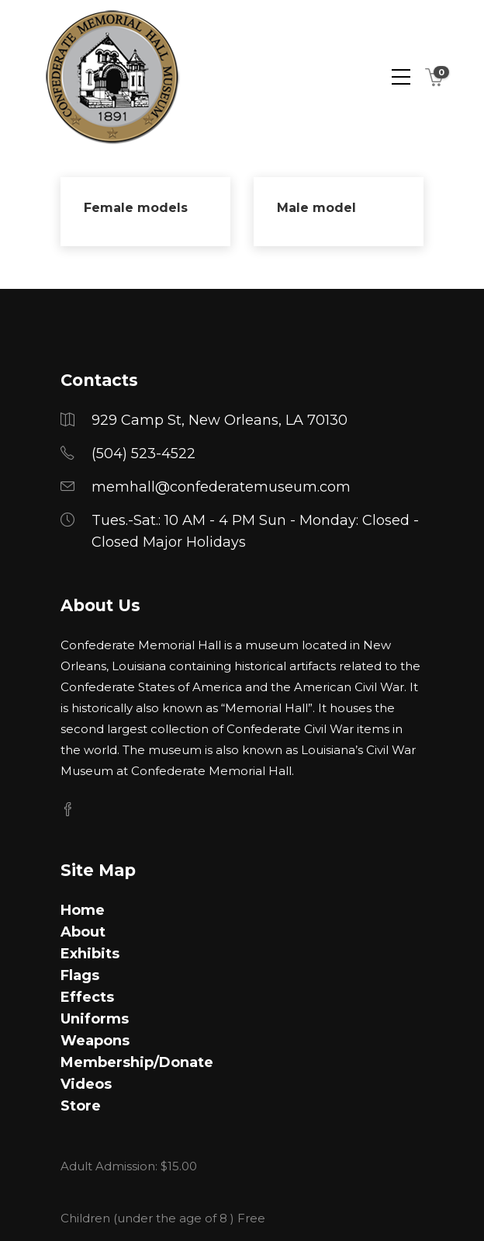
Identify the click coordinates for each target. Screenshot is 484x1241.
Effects (87, 997)
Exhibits (89, 953)
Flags (79, 975)
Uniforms (94, 1018)
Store (80, 1105)
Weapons (95, 1040)
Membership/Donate (136, 1062)
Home (82, 910)
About (82, 931)
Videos (86, 1084)
